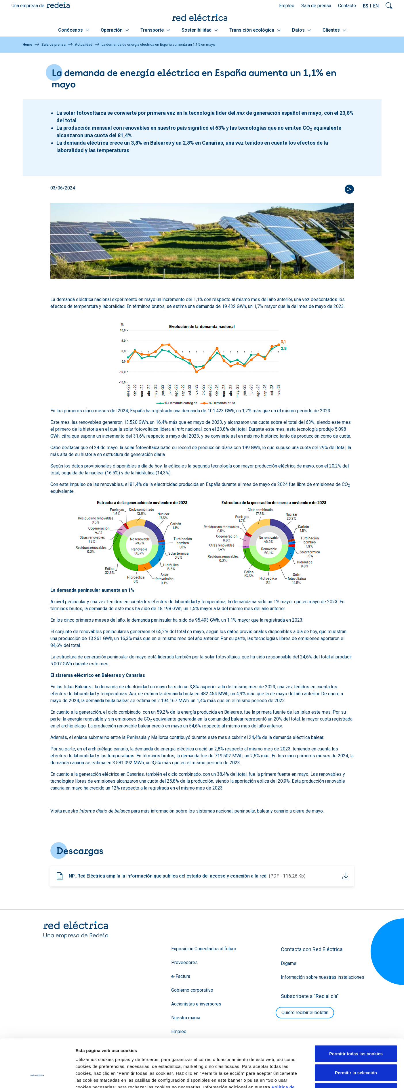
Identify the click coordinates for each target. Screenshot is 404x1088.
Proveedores (184, 962)
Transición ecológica (255, 30)
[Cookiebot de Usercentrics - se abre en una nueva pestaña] (37, 1076)
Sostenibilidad (200, 30)
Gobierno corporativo (192, 990)
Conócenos (73, 30)
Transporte (155, 30)
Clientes (334, 30)
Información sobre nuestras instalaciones (322, 977)
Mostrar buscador (389, 5)
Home (27, 45)
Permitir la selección (356, 1031)
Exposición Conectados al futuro (203, 948)
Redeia (58, 5)
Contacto (347, 5)
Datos (301, 30)
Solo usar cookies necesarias (356, 1050)
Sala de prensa (316, 5)
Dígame (288, 963)
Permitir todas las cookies (356, 1012)
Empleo (286, 5)
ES (365, 6)
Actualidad (83, 45)
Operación (115, 30)
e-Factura (180, 976)
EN (376, 6)
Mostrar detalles (311, 1076)
